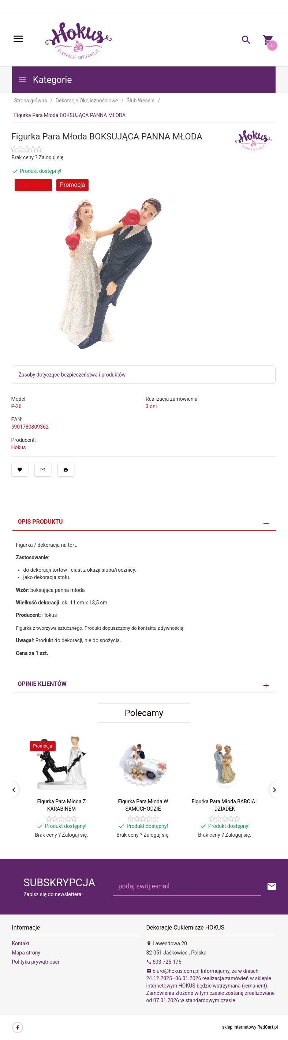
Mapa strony (26, 953)
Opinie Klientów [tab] (42, 683)
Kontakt (21, 943)
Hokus (18, 447)
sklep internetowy (239, 1027)
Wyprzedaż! (33, 184)
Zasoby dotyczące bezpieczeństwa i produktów (72, 375)
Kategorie (45, 79)
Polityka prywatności (35, 962)
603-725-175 (164, 962)
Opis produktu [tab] (40, 521)
